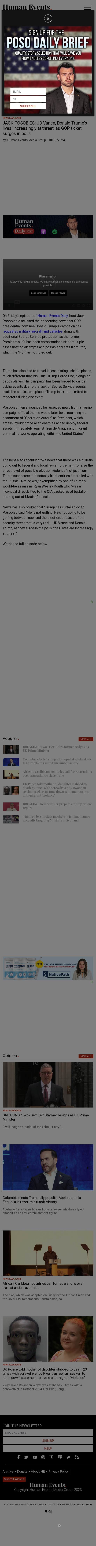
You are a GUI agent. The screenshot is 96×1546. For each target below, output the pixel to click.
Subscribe (28, 106)
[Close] (48, 18)
